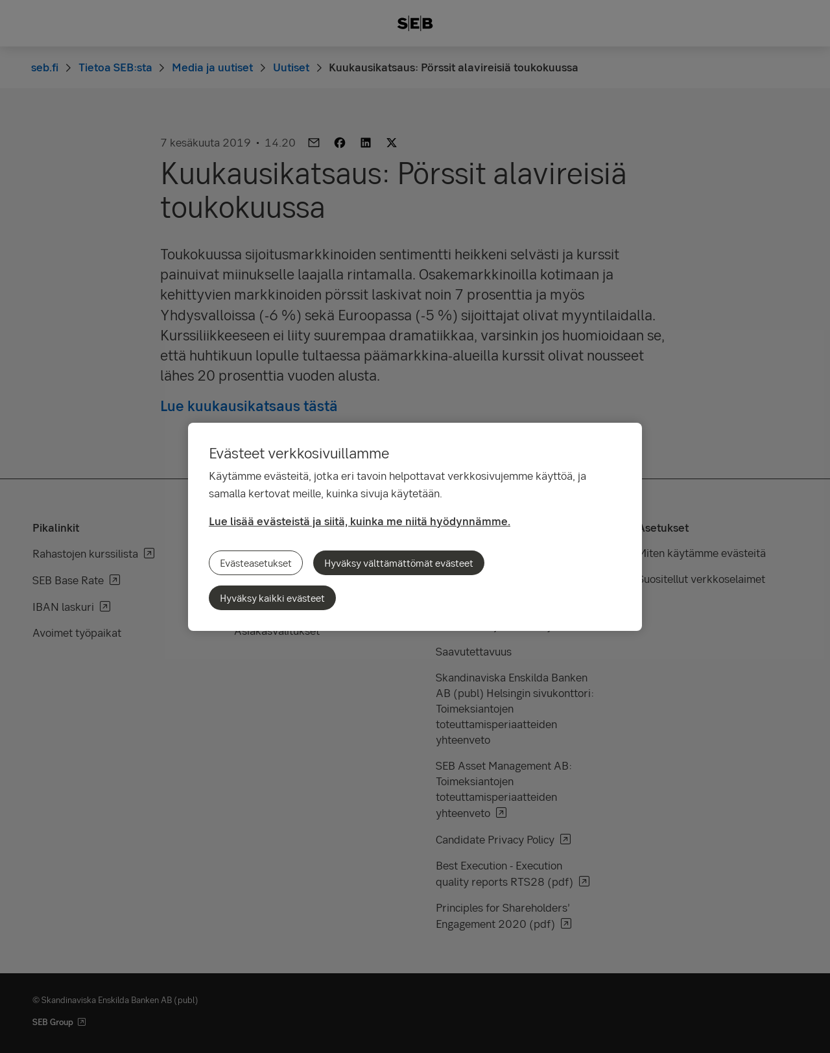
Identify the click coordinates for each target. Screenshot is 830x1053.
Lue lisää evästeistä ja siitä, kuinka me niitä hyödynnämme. (359, 521)
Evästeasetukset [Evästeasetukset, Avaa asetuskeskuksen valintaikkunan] (256, 562)
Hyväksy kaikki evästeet (272, 597)
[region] (415, 527)
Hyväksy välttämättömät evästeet (398, 562)
